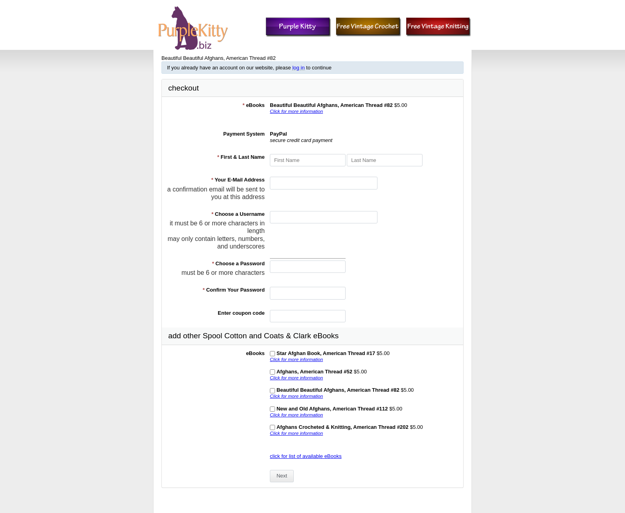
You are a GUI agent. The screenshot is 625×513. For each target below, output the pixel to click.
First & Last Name (241, 157)
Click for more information (296, 111)
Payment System (244, 134)
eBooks (253, 105)
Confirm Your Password (234, 290)
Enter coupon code (241, 313)
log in (298, 68)
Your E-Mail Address (238, 180)
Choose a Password (238, 263)
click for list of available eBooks (306, 456)
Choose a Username (238, 214)
